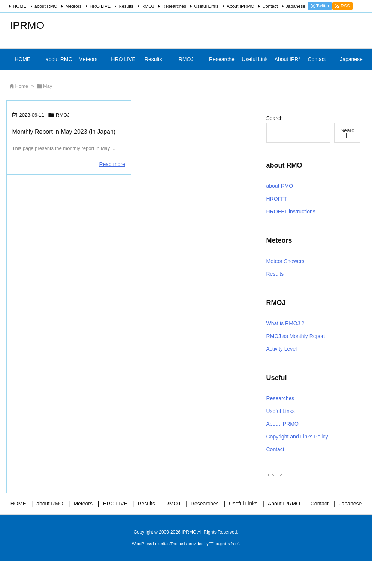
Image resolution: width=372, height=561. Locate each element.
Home (21, 86)
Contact (270, 6)
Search (274, 118)
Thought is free (224, 544)
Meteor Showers (285, 261)
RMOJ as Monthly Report (295, 336)
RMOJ (148, 6)
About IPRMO (240, 6)
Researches (174, 6)
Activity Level (281, 349)
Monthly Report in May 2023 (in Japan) (64, 132)
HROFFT (277, 199)
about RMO (45, 6)
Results (125, 6)
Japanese (295, 6)
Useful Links (206, 6)
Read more (112, 164)
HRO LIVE (100, 6)
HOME (20, 6)
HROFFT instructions (290, 211)
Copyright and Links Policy (297, 437)
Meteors (73, 6)
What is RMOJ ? (285, 323)
